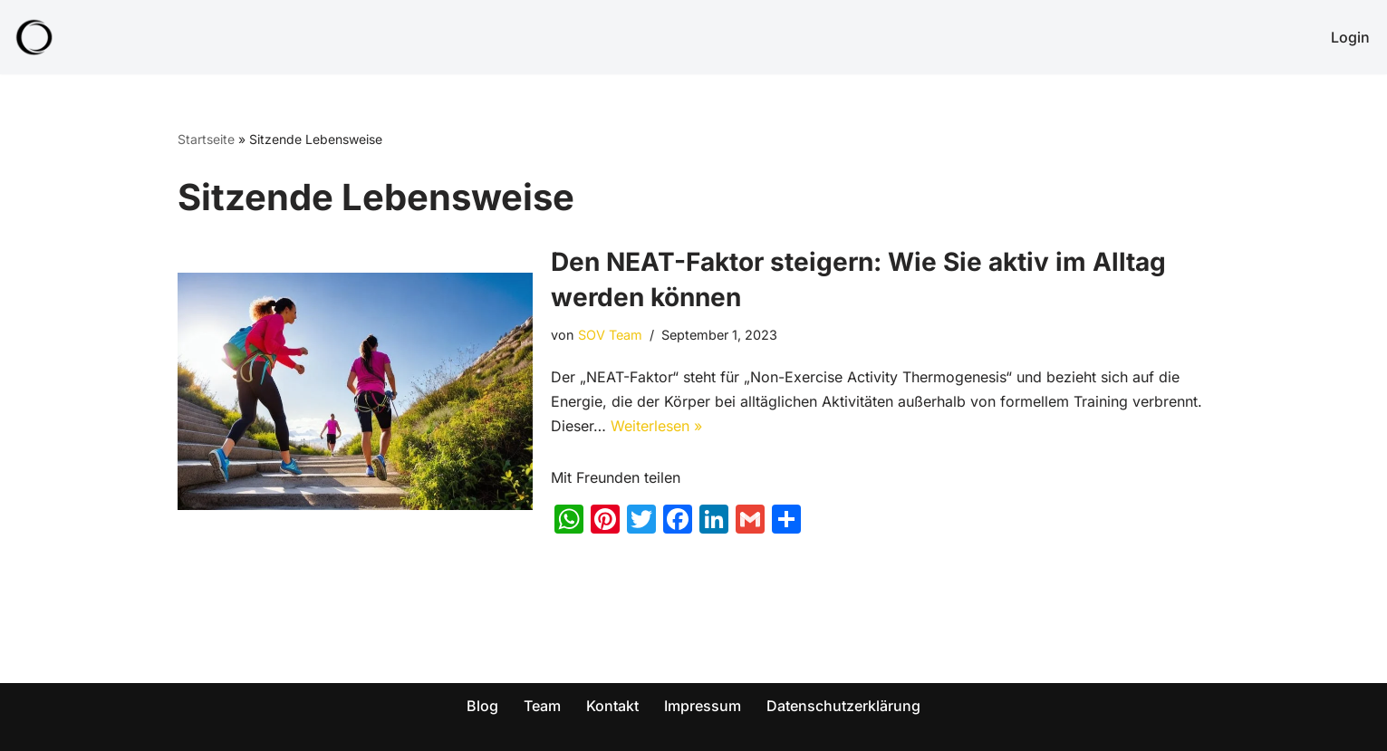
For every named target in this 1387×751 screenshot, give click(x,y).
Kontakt (612, 706)
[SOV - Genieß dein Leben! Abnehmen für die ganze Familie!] (34, 37)
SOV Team (610, 334)
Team (542, 706)
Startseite (206, 139)
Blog (482, 706)
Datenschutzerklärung (843, 706)
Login (1350, 37)
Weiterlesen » (656, 426)
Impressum (702, 706)
